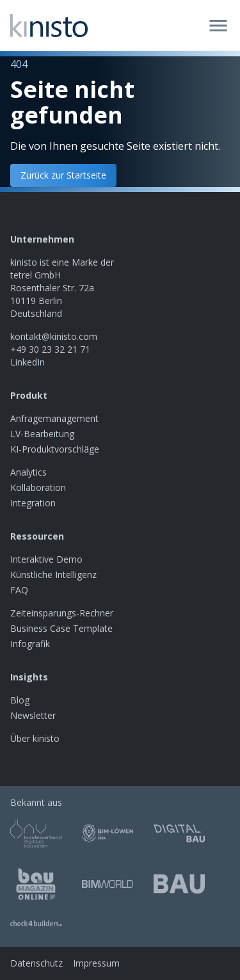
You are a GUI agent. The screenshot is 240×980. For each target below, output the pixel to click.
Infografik (30, 644)
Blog (19, 700)
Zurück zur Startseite (63, 175)
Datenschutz (36, 963)
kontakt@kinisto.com (53, 336)
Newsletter (33, 715)
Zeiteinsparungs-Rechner (61, 613)
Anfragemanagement (54, 418)
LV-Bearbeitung (42, 434)
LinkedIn (27, 362)
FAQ (19, 590)
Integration (33, 503)
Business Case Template (61, 628)
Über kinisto (35, 738)
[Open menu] (218, 25)
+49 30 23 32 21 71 (50, 349)
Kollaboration (38, 487)
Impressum (96, 963)
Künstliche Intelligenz (53, 574)
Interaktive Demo (46, 559)
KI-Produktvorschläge (54, 449)
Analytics (28, 472)
